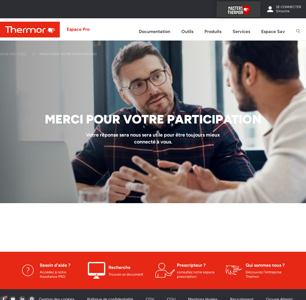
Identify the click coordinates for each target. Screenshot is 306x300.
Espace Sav (273, 31)
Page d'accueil (13, 54)
